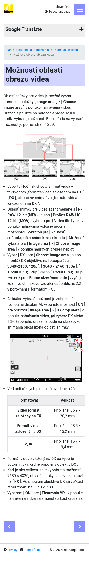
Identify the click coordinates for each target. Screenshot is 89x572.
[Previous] (9, 526)
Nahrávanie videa (66, 50)
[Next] (79, 526)
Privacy (12, 550)
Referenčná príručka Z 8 (32, 50)
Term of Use (32, 550)
